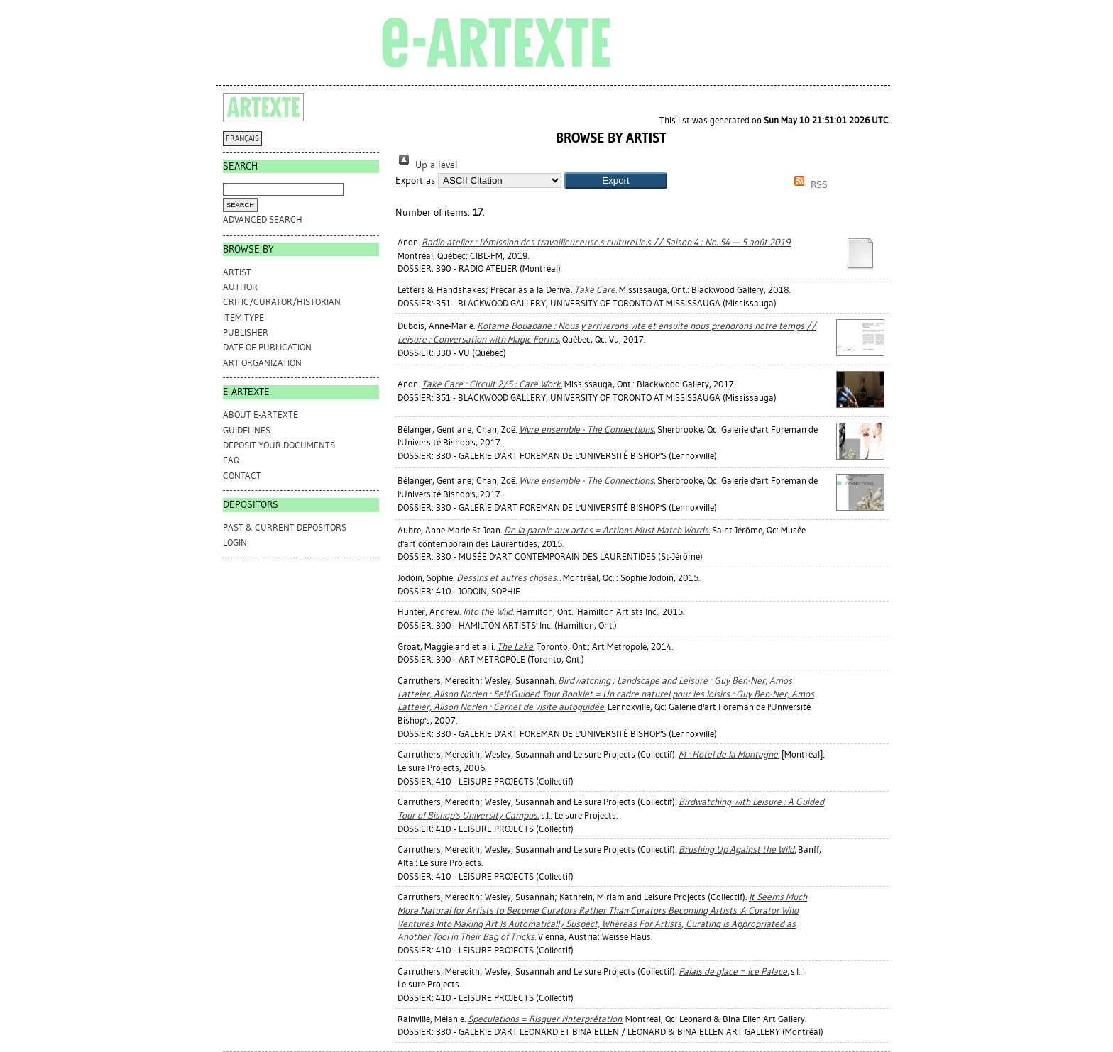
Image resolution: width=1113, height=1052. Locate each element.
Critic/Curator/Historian (282, 302)
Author (240, 287)
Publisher (245, 332)
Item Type (243, 317)
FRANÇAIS (242, 138)
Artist (237, 272)
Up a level (426, 165)
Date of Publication (267, 347)
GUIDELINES (246, 430)
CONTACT (242, 475)
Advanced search (262, 219)
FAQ (231, 460)
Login (235, 542)
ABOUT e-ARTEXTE (260, 414)
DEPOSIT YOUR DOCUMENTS (279, 445)
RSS (808, 185)
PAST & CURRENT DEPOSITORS (284, 527)
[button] (615, 180)
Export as (415, 181)
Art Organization (262, 363)
